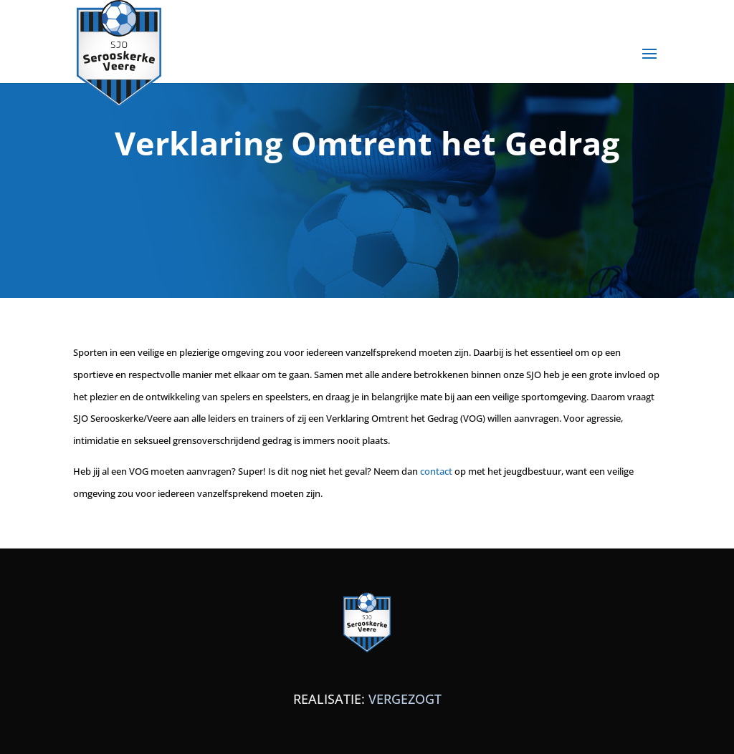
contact (436, 471)
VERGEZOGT (405, 698)
